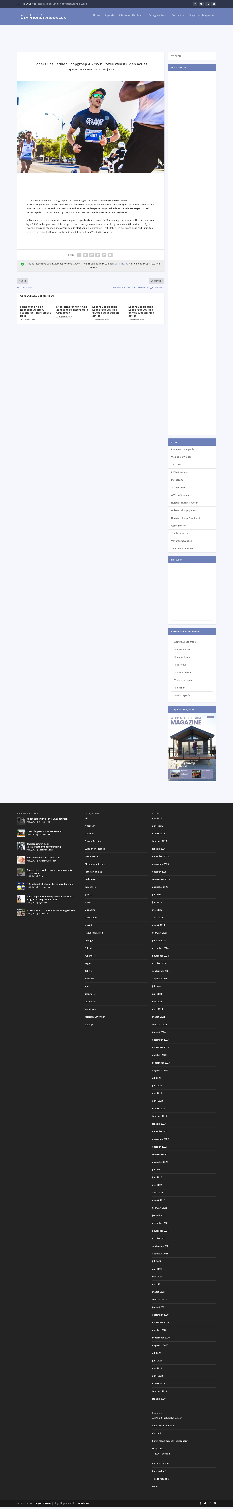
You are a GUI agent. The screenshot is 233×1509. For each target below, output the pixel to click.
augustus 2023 (160, 1072)
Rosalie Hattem (182, 651)
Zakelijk (89, 1026)
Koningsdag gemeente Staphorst (170, 1442)
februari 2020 (159, 1393)
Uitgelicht (90, 1003)
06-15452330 (121, 265)
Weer (155, 1488)
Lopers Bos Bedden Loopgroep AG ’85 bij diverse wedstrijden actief (105, 313)
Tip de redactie (179, 535)
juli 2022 (156, 1171)
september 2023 (161, 1064)
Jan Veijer (179, 689)
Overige (89, 942)
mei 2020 (157, 1370)
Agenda (109, 17)
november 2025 (160, 866)
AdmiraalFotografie (185, 644)
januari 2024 (159, 1034)
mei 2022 (157, 1186)
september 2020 (161, 1339)
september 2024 (161, 973)
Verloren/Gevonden (181, 543)
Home (96, 17)
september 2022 (161, 1156)
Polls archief (159, 1473)
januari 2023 (159, 1125)
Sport (111, 71)
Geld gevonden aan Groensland (43, 859)
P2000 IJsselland (179, 474)
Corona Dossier (93, 843)
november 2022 (160, 1141)
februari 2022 (159, 1209)
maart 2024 (158, 1018)
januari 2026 (159, 850)
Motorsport (91, 919)
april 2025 (157, 919)
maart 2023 (158, 1110)
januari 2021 (159, 1309)
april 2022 (157, 1194)
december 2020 (160, 1316)
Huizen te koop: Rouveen (184, 504)
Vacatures (90, 1011)
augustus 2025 (160, 889)
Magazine (90, 912)
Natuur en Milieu (46, 852)
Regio (88, 965)
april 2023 (157, 1102)
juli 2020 (156, 1355)
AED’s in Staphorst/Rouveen (167, 1420)
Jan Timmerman (183, 674)
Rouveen (89, 980)
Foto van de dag (93, 873)
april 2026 (157, 828)
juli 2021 (156, 1263)
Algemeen (43, 904)
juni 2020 (157, 1362)
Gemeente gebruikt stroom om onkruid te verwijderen (49, 874)
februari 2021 (159, 1301)
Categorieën (156, 17)
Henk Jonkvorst (182, 659)
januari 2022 (159, 1217)
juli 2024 (156, 988)
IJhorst (88, 896)
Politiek (89, 950)
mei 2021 (157, 1278)
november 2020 (160, 1324)
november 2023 (160, 1049)
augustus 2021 (160, 1255)
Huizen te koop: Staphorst (185, 520)
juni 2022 (157, 1179)
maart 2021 (158, 1293)
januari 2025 (159, 942)
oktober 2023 (159, 1057)
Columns (89, 835)
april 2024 (157, 1011)
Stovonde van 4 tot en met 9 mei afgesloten (50, 912)
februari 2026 (159, 843)
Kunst (88, 904)
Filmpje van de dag (95, 866)
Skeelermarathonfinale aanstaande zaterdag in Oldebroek (72, 312)
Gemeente (43, 878)
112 (86, 820)
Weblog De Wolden (181, 459)
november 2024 (160, 957)
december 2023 (160, 1041)
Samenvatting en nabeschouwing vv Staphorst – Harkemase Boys (35, 313)
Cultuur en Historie (95, 850)
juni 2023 (157, 1087)
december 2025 (160, 858)
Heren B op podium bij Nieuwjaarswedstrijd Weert (62, 3)
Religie (88, 973)
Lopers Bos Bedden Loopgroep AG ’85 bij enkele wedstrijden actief (141, 313)
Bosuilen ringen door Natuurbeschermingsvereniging (43, 847)
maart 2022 (158, 1202)
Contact (176, 17)
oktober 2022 (159, 1148)
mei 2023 (157, 1095)
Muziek (88, 927)
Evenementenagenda (182, 451)
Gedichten (90, 881)
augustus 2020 (160, 1347)
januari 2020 (159, 1401)
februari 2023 (159, 1118)
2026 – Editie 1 (162, 1455)
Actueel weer (178, 489)
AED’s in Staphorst (181, 497)
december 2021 (160, 1225)
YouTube (176, 466)
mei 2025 (157, 912)
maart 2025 (158, 927)
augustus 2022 (160, 1164)
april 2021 (157, 1286)
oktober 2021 (159, 1240)
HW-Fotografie (182, 697)
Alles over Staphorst (131, 17)
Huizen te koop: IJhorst (183, 512)
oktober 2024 (159, 965)
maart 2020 (158, 1385)
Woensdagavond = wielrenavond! (44, 833)
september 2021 (161, 1248)
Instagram (177, 482)
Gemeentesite (179, 527)
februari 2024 (159, 1026)
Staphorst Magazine (201, 17)
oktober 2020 (159, 1332)
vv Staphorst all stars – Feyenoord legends (49, 886)
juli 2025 (156, 896)
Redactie (87, 71)
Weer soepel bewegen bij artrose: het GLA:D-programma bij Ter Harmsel (50, 900)
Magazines (158, 1450)
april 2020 (157, 1378)
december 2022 (160, 1133)
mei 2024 (157, 1003)
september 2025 (161, 881)
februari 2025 (159, 934)
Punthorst (90, 957)
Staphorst (90, 996)
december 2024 (160, 950)
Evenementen (44, 824)
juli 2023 (156, 1080)
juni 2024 (157, 996)
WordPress (83, 1505)
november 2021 (160, 1232)
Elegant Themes (43, 1505)
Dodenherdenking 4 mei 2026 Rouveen (47, 820)
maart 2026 (158, 835)
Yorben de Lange (183, 682)
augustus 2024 (160, 980)
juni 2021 (157, 1271)
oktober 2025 (159, 873)
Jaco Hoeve (180, 666)
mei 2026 (157, 820)
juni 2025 (157, 904)
